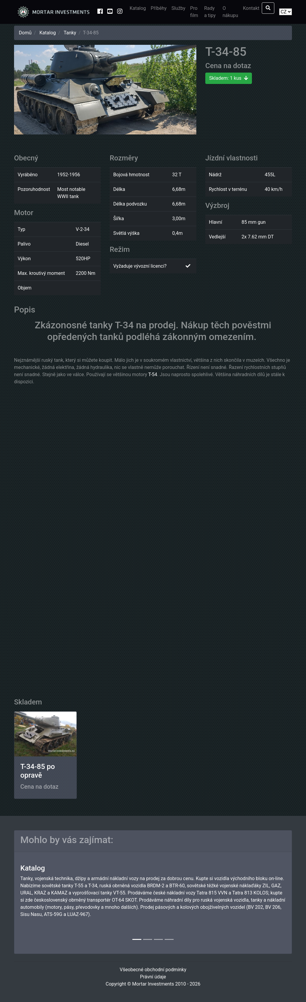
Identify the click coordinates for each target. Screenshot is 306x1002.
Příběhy (158, 8)
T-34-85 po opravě (37, 770)
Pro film (194, 11)
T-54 (152, 374)
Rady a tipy (209, 11)
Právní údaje (153, 977)
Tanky (70, 33)
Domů (25, 33)
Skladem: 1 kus (228, 78)
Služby (179, 8)
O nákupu (230, 11)
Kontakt (251, 8)
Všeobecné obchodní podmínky (153, 969)
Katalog (138, 8)
